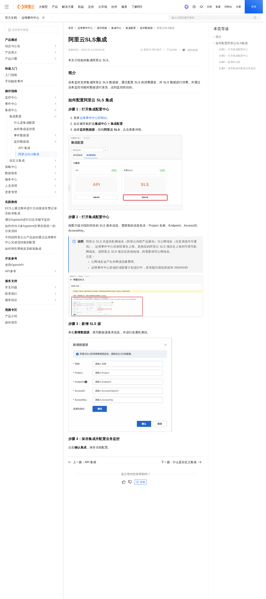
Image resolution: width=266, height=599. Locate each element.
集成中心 (116, 28)
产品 (55, 6)
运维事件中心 (30, 17)
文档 (209, 6)
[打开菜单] (6, 6)
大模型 (43, 6)
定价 (91, 6)
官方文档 (11, 17)
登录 (253, 6)
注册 (238, 6)
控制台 (228, 6)
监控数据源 (146, 28)
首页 (70, 28)
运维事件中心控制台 (93, 117)
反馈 (140, 482)
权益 (81, 6)
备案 (218, 6)
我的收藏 (193, 50)
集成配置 (131, 28)
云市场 (102, 6)
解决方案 (68, 6)
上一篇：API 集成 (82, 462)
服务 (124, 6)
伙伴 (114, 6)
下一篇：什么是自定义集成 (181, 462)
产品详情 (172, 49)
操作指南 (102, 28)
